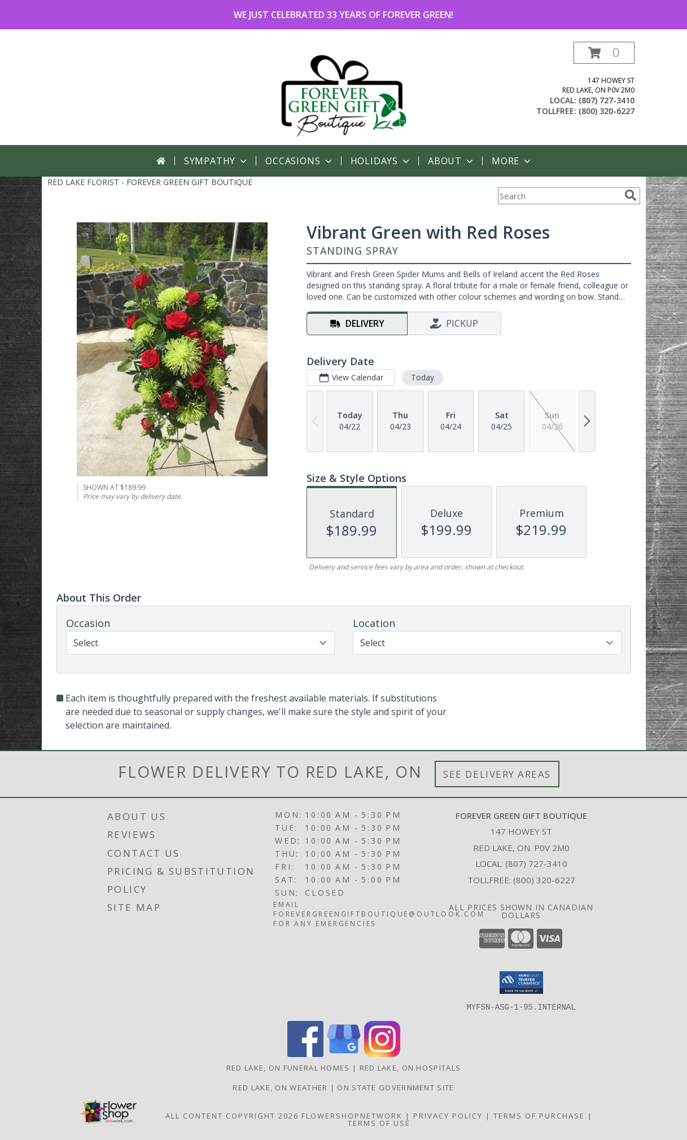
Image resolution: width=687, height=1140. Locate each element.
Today (422, 377)
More (512, 161)
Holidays (381, 161)
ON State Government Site (395, 1087)
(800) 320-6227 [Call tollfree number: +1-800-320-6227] (607, 111)
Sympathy (216, 161)
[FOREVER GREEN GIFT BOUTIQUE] (344, 93)
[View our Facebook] (305, 1053)
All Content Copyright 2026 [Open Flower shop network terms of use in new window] (232, 1115)
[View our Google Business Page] (344, 1053)
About (451, 161)
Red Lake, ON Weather (280, 1087)
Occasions (299, 161)
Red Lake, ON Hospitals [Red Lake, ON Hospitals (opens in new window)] (410, 1067)
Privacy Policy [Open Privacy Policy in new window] (448, 1115)
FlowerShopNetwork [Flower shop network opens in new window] (351, 1115)
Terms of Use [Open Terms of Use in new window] (379, 1122)
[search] (631, 195)
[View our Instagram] (382, 1053)
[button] (604, 53)
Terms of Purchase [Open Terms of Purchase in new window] (539, 1115)
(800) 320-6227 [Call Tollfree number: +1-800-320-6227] (544, 879)
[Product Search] (558, 196)
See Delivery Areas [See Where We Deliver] (497, 774)
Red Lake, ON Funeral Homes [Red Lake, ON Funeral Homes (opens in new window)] (288, 1067)
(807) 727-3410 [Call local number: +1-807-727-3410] (607, 100)
